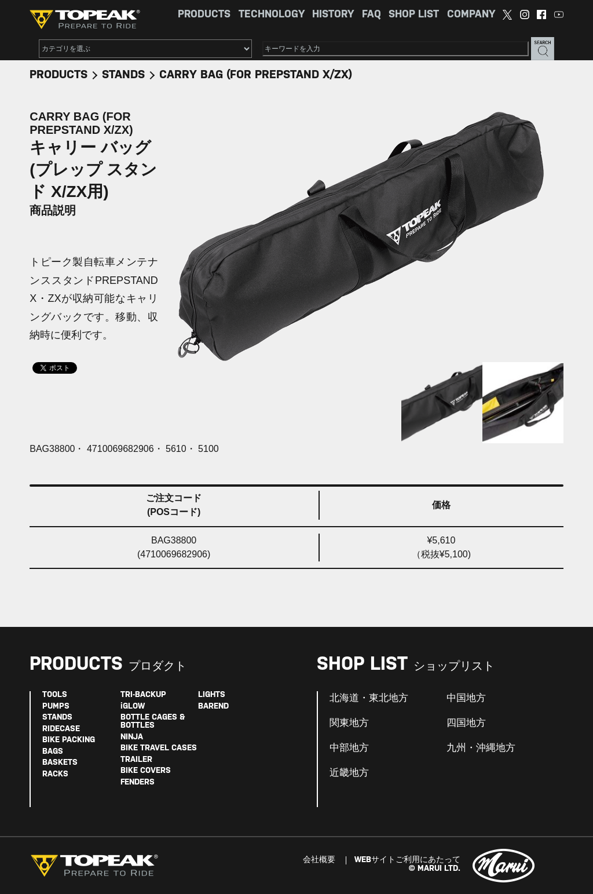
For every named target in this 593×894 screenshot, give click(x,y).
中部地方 (349, 748)
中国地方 (466, 698)
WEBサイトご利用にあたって (407, 860)
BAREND (213, 706)
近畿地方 (349, 773)
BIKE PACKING (68, 740)
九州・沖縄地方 (480, 748)
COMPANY (471, 15)
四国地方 (466, 723)
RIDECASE (61, 729)
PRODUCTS (204, 15)
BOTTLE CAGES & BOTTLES (152, 721)
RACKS (55, 774)
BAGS (52, 752)
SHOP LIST (414, 15)
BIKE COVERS (145, 771)
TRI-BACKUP (143, 695)
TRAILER (136, 760)
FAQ (371, 15)
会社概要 (319, 860)
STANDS (123, 75)
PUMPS (55, 706)
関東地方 (349, 723)
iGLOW (132, 706)
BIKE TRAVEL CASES (158, 748)
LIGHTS (211, 695)
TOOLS (54, 695)
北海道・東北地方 (369, 698)
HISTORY (333, 15)
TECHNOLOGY (272, 15)
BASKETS (60, 763)
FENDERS (137, 782)
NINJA (131, 737)
